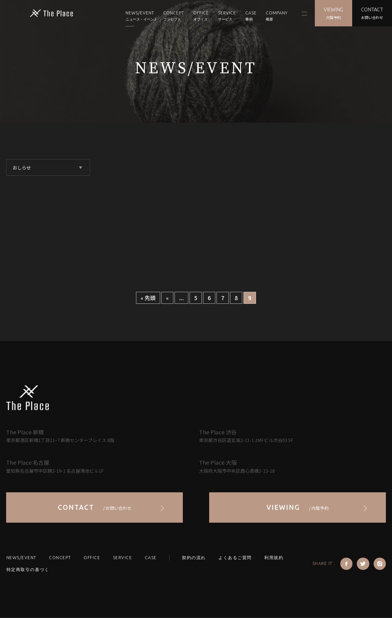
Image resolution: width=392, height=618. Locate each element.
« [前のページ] (167, 298)
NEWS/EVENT (138, 16)
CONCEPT (172, 16)
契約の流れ (191, 558)
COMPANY (275, 16)
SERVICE (121, 558)
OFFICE (200, 16)
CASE (249, 16)
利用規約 (270, 558)
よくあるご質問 (232, 558)
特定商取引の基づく (27, 570)
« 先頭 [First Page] (148, 298)
